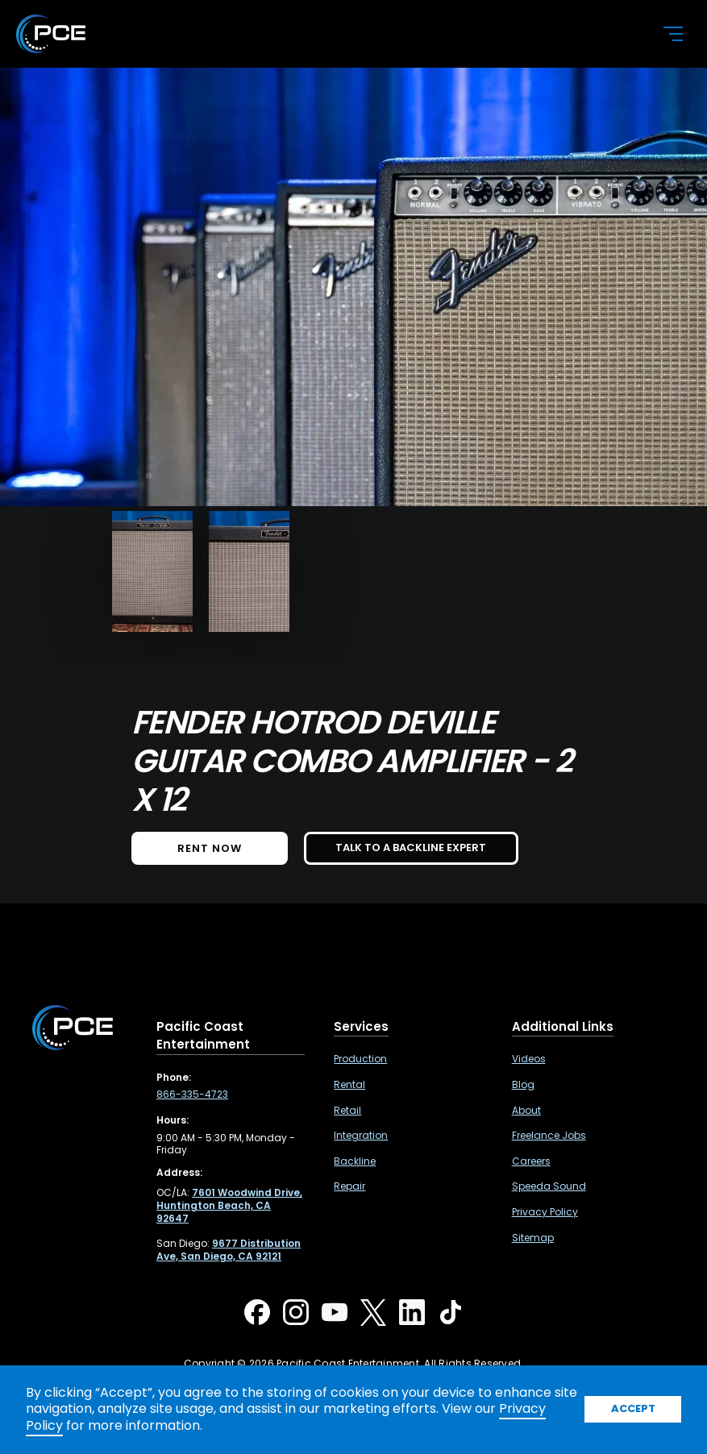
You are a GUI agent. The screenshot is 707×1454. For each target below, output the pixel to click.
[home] (326, 34)
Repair (349, 1186)
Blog (523, 1084)
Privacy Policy (545, 1212)
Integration (361, 1135)
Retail (347, 1110)
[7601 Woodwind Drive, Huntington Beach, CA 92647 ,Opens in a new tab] (229, 1205)
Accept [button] (633, 1408)
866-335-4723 (192, 1094)
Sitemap (533, 1238)
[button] (663, 34)
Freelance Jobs (549, 1135)
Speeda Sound (549, 1186)
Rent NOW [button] (209, 848)
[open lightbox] (152, 571)
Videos (529, 1059)
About (526, 1110)
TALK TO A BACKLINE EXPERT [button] (410, 847)
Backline (355, 1161)
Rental (349, 1084)
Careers (531, 1161)
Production (360, 1059)
